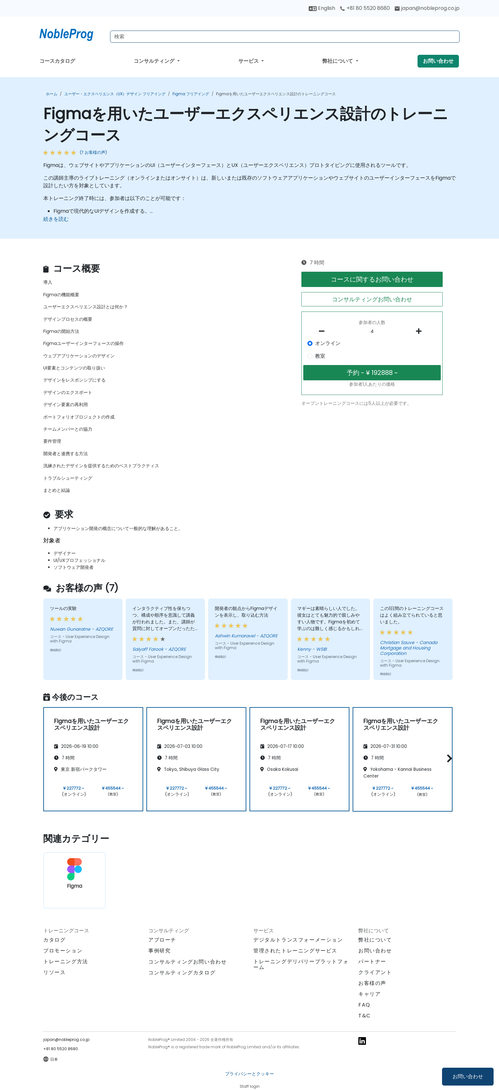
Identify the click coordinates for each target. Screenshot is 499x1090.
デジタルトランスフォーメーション (298, 939)
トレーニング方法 (65, 961)
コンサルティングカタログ (181, 972)
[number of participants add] (420, 331)
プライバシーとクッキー (249, 1074)
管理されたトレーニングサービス (295, 950)
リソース (54, 972)
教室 (320, 356)
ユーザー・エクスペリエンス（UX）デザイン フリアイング (114, 94)
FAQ (364, 1004)
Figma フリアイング (190, 94)
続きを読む (56, 219)
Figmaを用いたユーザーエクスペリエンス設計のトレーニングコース (276, 94)
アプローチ (162, 939)
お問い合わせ (468, 1076)
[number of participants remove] (323, 331)
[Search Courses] (285, 37)
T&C (364, 1015)
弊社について (338, 61)
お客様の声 (372, 983)
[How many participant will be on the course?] (372, 331)
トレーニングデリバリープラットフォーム (300, 964)
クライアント (375, 972)
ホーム (51, 94)
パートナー (372, 961)
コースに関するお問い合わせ (372, 279)
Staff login (250, 1086)
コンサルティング (155, 61)
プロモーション (62, 950)
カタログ (54, 939)
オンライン (328, 343)
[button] (448, 758)
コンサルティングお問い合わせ (372, 299)
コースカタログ (57, 61)
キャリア (369, 994)
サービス (249, 61)
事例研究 (159, 950)
